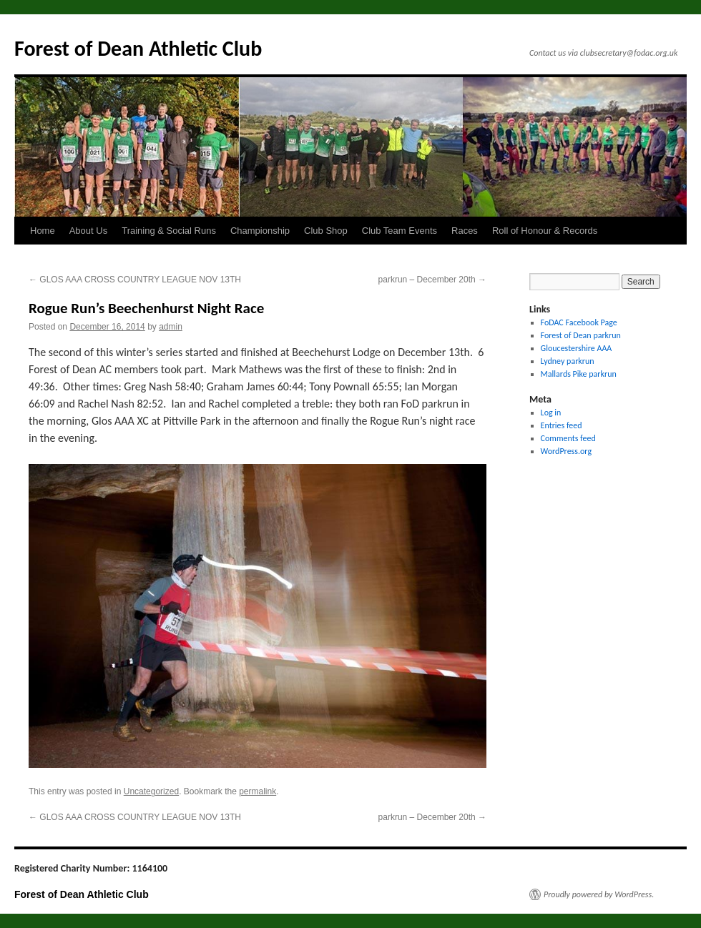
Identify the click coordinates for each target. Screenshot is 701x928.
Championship (260, 230)
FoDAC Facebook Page (579, 322)
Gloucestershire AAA (576, 348)
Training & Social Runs (169, 230)
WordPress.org (566, 451)
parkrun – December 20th (432, 280)
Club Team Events (399, 230)
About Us (88, 230)
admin (170, 327)
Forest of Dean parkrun (581, 335)
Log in (551, 413)
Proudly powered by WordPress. (599, 894)
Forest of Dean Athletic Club (138, 48)
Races (464, 230)
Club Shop (326, 230)
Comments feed (568, 438)
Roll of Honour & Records (544, 230)
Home (42, 230)
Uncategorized (151, 791)
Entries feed (561, 425)
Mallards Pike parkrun (579, 374)
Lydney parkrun (567, 361)
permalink (257, 791)
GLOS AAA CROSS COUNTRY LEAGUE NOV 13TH (135, 280)
